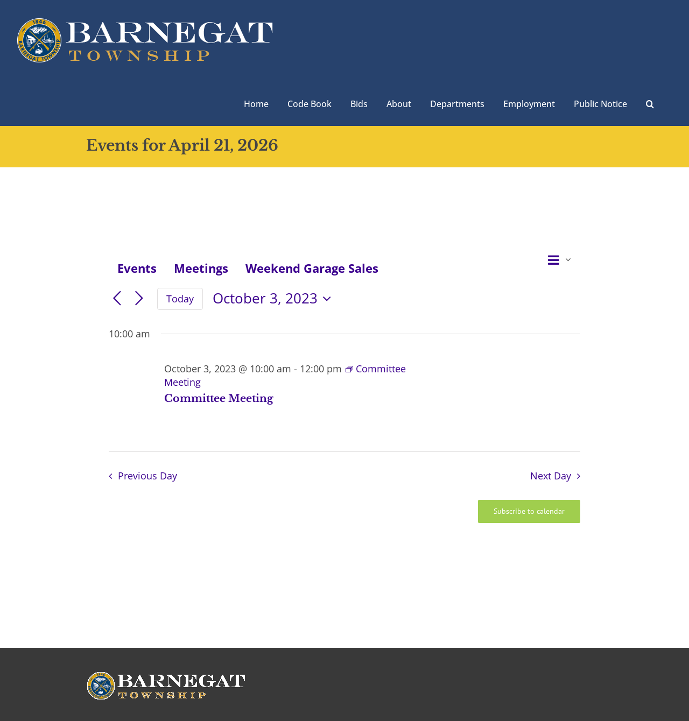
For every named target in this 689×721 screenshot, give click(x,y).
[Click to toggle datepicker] (274, 298)
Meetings (201, 268)
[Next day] (139, 299)
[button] (650, 102)
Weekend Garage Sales (311, 268)
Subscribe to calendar (529, 511)
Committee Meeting (218, 398)
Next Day (550, 475)
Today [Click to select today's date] (180, 298)
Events (137, 268)
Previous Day (147, 475)
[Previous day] (117, 299)
